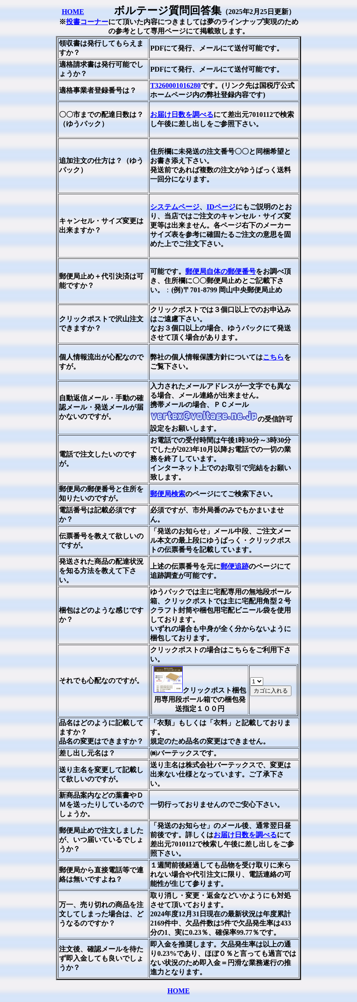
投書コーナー (87, 21)
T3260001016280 (175, 85)
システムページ (174, 207)
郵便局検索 (167, 493)
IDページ (221, 207)
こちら (273, 357)
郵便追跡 (235, 566)
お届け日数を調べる (181, 114)
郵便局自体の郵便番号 (220, 271)
